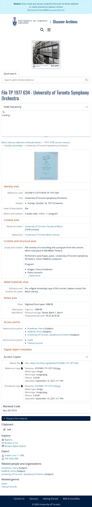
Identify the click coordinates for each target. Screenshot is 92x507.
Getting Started (50, 498)
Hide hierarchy (12, 107)
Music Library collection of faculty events (21, 142)
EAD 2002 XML (10, 458)
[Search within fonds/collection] (43, 79)
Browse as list (10, 443)
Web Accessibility (71, 498)
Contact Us (19, 498)
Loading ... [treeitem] (7, 115)
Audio (30, 340)
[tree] (46, 124)
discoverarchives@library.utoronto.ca (45, 10)
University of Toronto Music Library (42, 234)
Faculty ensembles (14, 145)
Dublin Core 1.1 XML (13, 455)
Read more (35, 275)
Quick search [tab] (10, 73)
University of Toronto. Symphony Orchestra (49, 334)
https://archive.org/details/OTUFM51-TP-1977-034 (54, 363)
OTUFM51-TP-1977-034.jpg (47, 386)
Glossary (33, 498)
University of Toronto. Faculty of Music (43, 226)
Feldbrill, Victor (35, 331)
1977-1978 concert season (57, 142)
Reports (7, 439)
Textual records (35, 343)
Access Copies (12, 357)
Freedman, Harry (36, 328)
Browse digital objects (14, 446)
